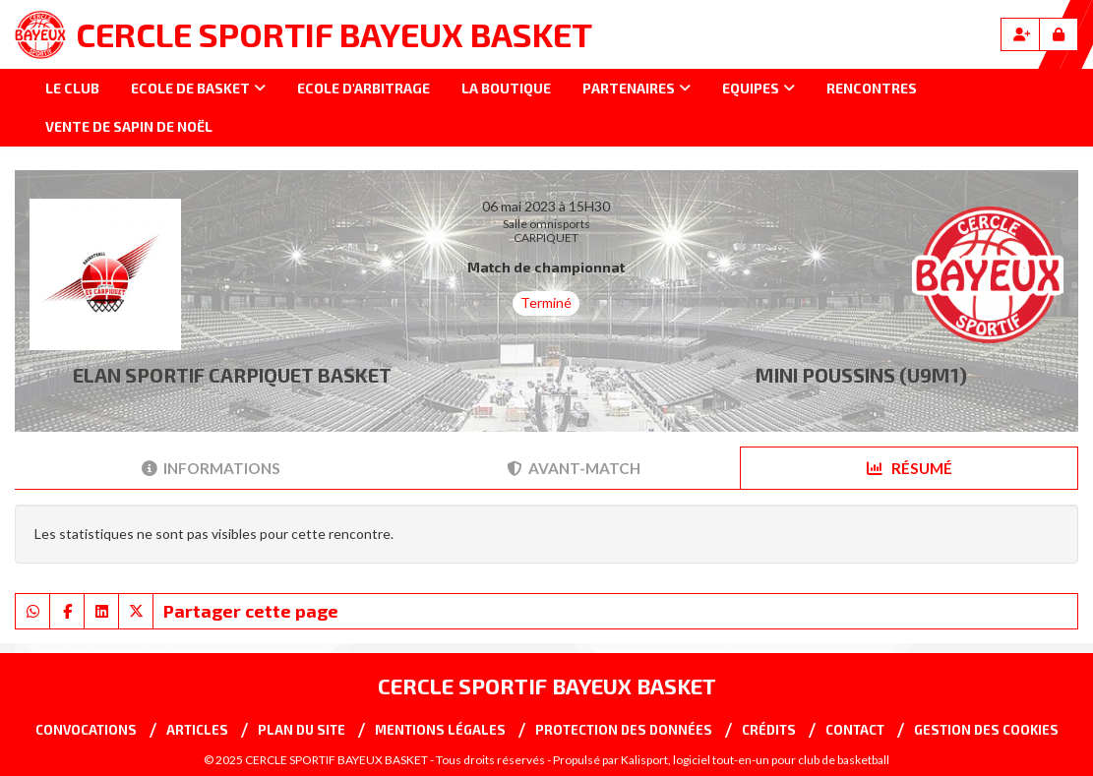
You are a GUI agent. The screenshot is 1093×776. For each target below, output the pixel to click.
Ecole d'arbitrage (363, 88)
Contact (854, 730)
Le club (72, 88)
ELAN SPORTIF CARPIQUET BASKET (232, 375)
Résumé (909, 468)
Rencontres (871, 88)
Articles (197, 730)
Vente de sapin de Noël (129, 126)
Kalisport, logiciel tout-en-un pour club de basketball (755, 759)
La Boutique (506, 88)
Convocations (86, 730)
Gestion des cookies (986, 730)
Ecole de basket (198, 88)
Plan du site (301, 730)
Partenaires (636, 88)
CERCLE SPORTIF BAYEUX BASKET (334, 34)
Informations (211, 468)
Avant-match (573, 468)
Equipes (758, 88)
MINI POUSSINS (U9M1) (861, 375)
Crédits (769, 730)
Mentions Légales (440, 730)
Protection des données (623, 730)
